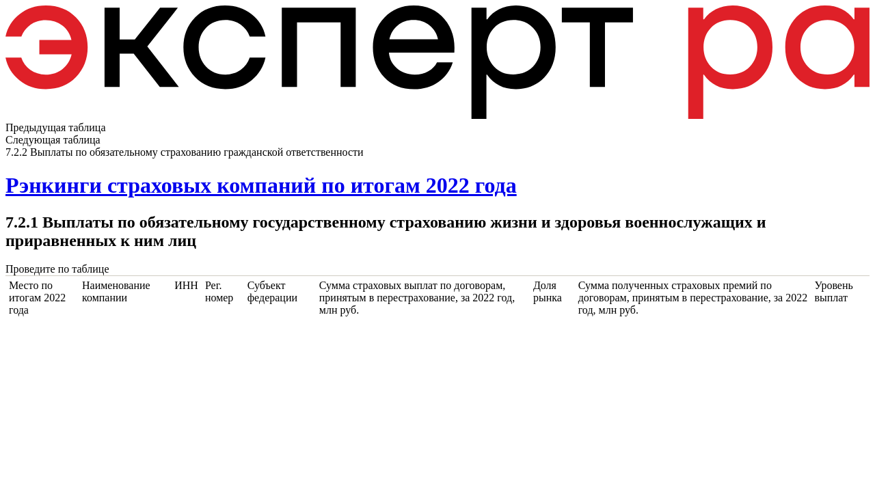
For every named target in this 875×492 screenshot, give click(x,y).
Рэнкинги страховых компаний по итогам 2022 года (261, 185)
